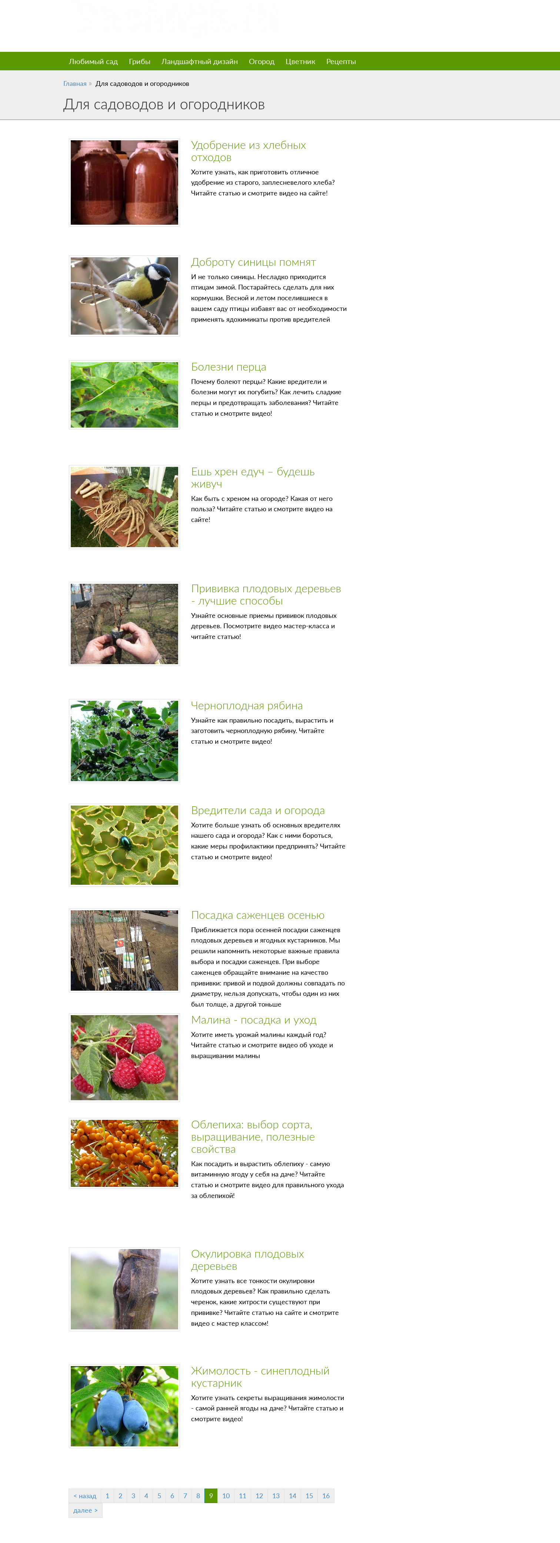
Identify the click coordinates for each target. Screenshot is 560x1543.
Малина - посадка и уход (254, 1019)
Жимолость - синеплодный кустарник (260, 1376)
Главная (75, 83)
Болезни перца (228, 366)
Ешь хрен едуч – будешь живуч (253, 477)
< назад (84, 1496)
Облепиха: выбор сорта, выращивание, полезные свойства (253, 1136)
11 (242, 1496)
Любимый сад (93, 61)
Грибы (139, 61)
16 (326, 1496)
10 (226, 1496)
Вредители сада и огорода (258, 809)
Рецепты (341, 61)
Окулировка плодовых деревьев (247, 1259)
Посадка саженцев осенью (257, 914)
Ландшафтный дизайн (199, 61)
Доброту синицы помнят (253, 261)
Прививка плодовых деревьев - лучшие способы (266, 594)
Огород (261, 61)
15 (309, 1496)
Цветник (300, 61)
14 (292, 1496)
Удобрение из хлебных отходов (248, 150)
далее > (85, 1510)
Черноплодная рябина (247, 705)
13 (276, 1496)
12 (259, 1496)
